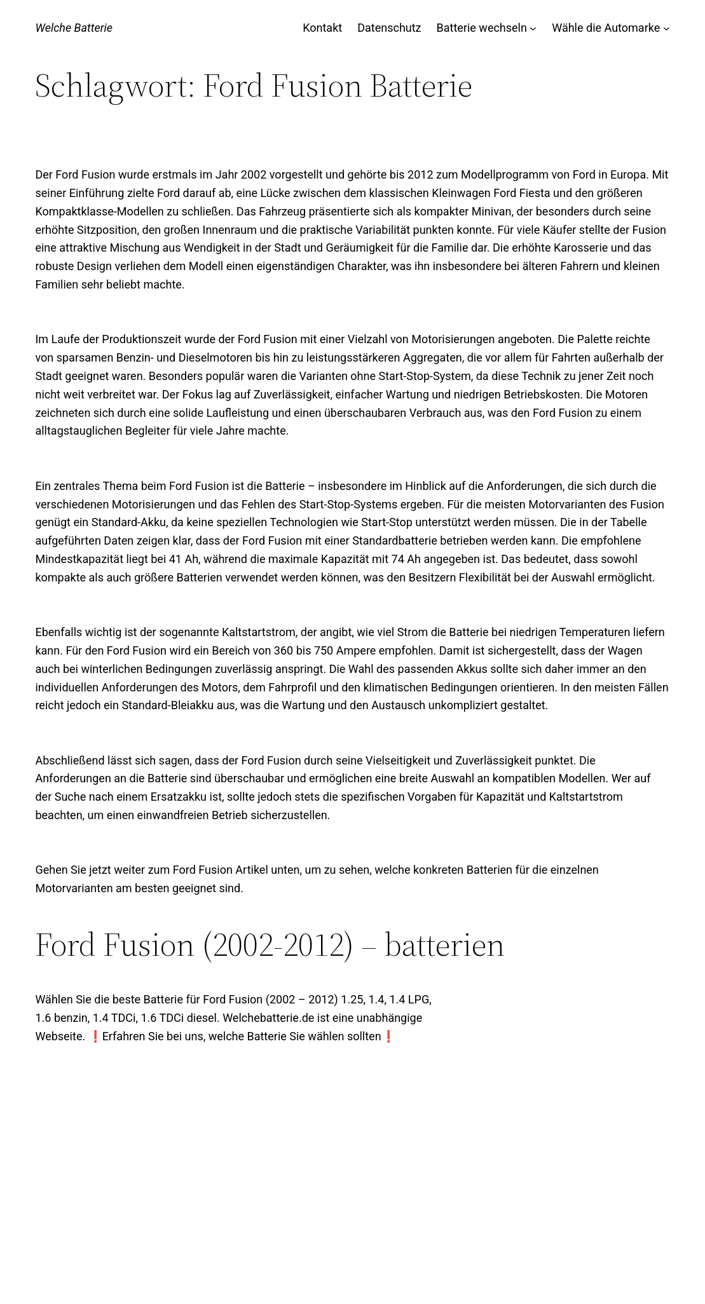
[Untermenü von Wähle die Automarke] (666, 28)
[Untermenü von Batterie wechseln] (533, 28)
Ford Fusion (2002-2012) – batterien (270, 944)
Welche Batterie (74, 27)
